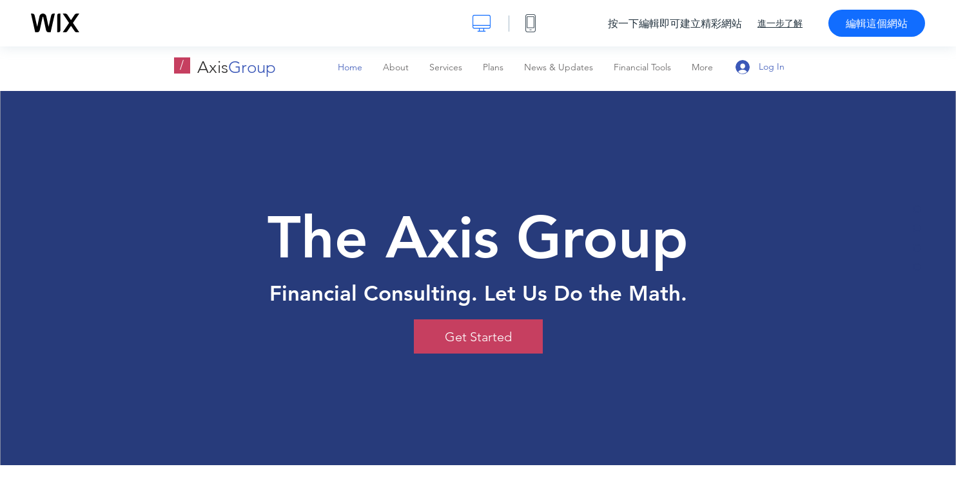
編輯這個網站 (877, 23)
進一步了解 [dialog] (780, 23)
